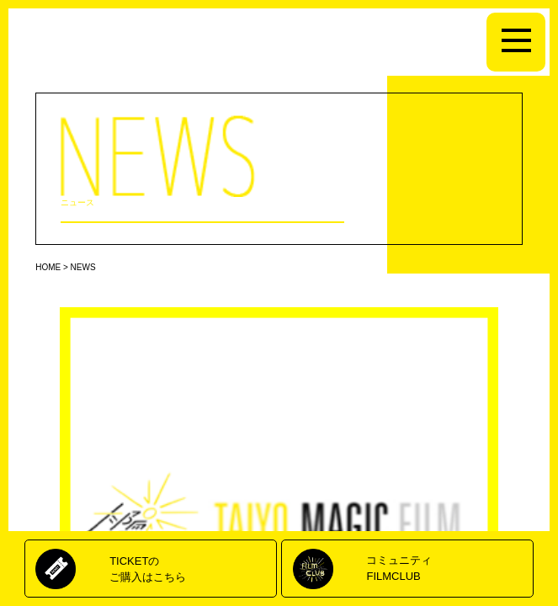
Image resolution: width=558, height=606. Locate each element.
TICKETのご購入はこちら (147, 568)
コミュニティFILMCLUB (399, 568)
